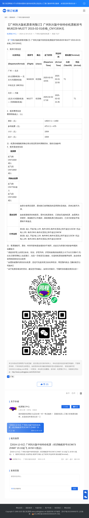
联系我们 (58, 508)
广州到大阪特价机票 (42, 34)
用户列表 (48, 508)
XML (58, 514)
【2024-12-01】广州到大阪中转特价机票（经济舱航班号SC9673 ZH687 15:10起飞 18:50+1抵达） (42, 447)
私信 (75, 407)
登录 (12, 489)
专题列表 (38, 508)
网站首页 (19, 508)
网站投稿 (67, 508)
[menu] (84, 11)
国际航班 (29, 508)
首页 (6, 17)
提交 (74, 489)
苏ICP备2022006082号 (70, 511)
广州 (11, 40)
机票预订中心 (12, 34)
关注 (65, 407)
